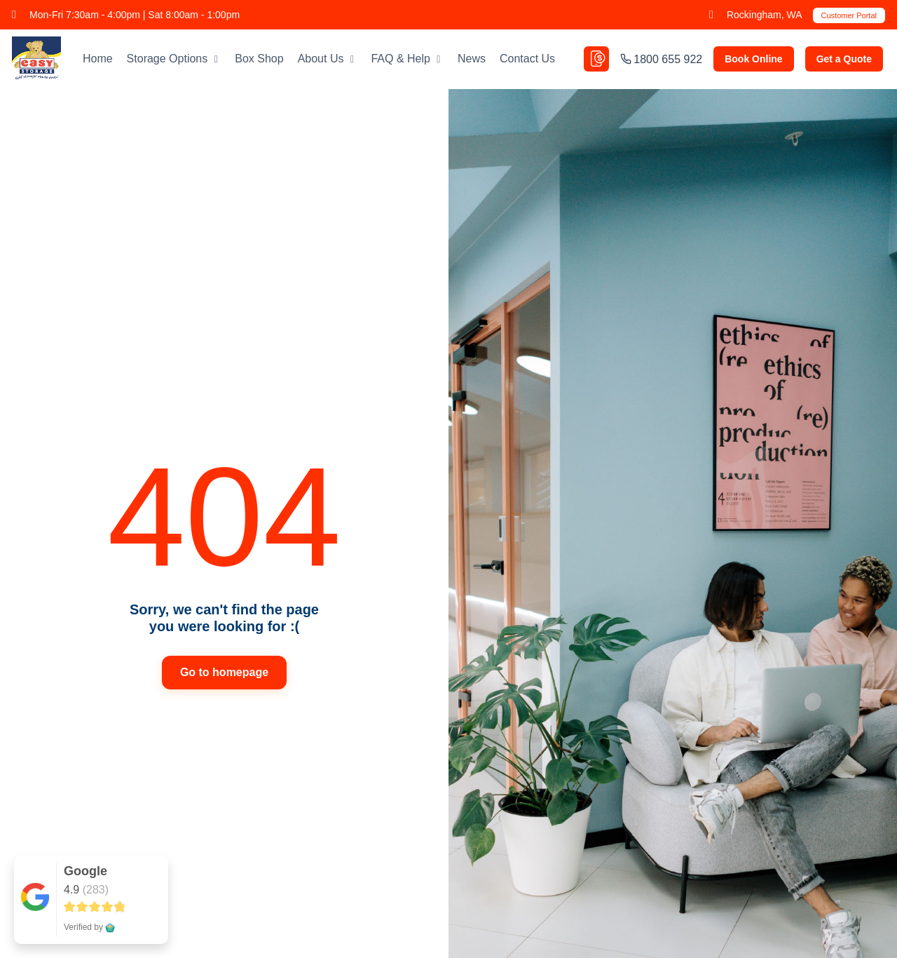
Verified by (89, 927)
